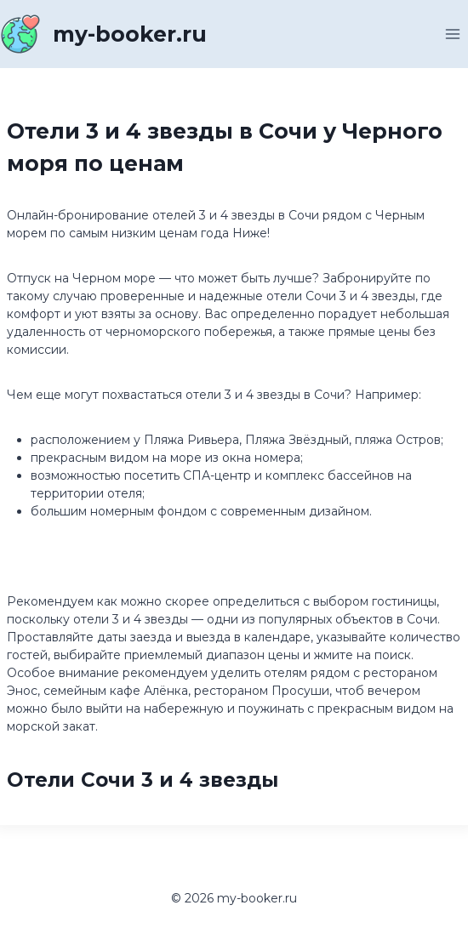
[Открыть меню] (452, 33)
